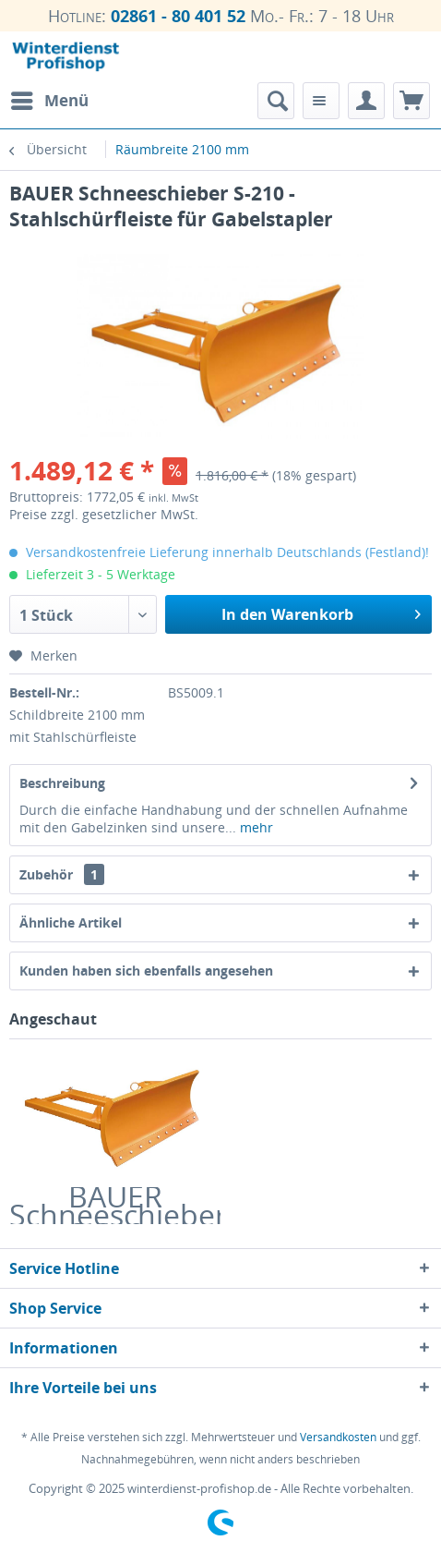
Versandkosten (338, 1437)
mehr (254, 827)
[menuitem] (49, 100)
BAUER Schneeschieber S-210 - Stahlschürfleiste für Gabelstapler (114, 1205)
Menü (50, 98)
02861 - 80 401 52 (178, 16)
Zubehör (61, 874)
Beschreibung (62, 783)
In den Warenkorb (321, 612)
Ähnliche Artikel (70, 922)
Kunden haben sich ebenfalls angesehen (146, 970)
